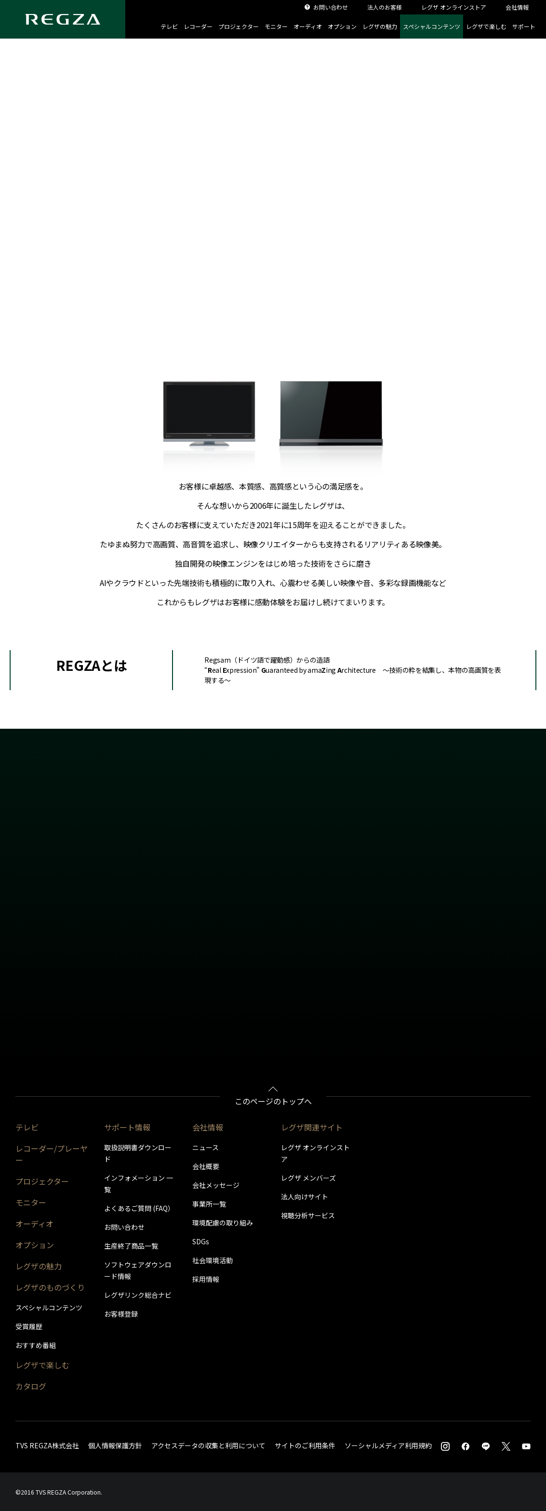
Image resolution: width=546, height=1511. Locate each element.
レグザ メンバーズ (308, 1178)
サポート (523, 26)
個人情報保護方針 (115, 1445)
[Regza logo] (62, 19)
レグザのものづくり (50, 1287)
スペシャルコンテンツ (431, 26)
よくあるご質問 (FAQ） (139, 1208)
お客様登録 (121, 1314)
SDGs (200, 1241)
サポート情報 (127, 1127)
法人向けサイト (304, 1196)
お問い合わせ (124, 1227)
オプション (342, 26)
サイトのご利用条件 (305, 1445)
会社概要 (205, 1166)
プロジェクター (238, 26)
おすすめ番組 (35, 1345)
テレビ (169, 26)
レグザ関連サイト (312, 1127)
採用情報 (205, 1279)
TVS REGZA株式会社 (47, 1445)
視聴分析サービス (308, 1215)
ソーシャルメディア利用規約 (388, 1445)
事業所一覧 (209, 1204)
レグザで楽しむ (486, 26)
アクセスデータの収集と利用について (208, 1445)
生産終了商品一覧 (131, 1246)
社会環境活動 (212, 1260)
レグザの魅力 (379, 26)
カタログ (30, 1386)
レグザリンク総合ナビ (138, 1295)
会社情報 (207, 1127)
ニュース (205, 1147)
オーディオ (307, 26)
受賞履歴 (28, 1326)
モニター (276, 26)
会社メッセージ (216, 1185)
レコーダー (198, 26)
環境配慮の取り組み (222, 1222)
